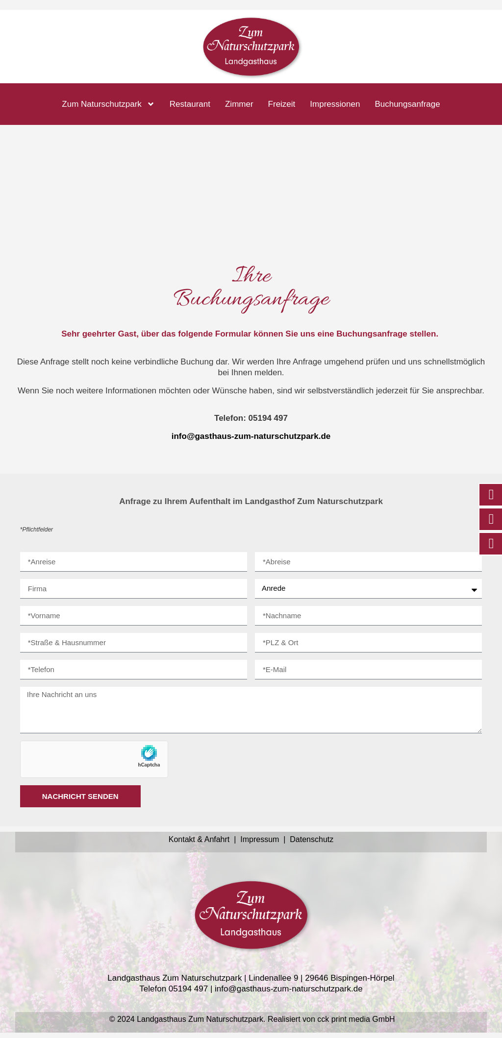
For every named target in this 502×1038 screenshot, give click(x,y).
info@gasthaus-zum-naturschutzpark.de (251, 436)
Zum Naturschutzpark (108, 104)
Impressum (259, 839)
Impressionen (335, 104)
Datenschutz (311, 839)
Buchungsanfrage (407, 104)
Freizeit (282, 104)
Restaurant (190, 104)
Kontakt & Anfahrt (200, 839)
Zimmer (239, 104)
